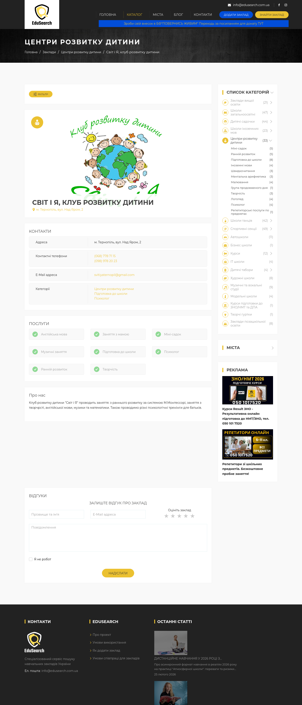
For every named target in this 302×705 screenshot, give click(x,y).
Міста (159, 14)
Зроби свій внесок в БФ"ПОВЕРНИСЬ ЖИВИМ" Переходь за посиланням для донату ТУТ (194, 24)
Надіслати (118, 576)
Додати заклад (238, 14)
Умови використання (109, 645)
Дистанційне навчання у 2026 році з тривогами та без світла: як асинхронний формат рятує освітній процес (229, 637)
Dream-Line (268, 698)
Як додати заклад (106, 653)
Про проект (102, 637)
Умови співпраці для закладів (116, 661)
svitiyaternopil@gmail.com (114, 276)
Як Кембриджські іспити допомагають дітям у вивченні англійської (233, 664)
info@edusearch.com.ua (59, 674)
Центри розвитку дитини (114, 290)
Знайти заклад (273, 14)
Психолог (101, 299)
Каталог (135, 14)
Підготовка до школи (110, 295)
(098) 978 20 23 (105, 262)
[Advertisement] (118, 460)
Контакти (205, 14)
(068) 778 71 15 (105, 257)
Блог (180, 14)
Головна (108, 14)
